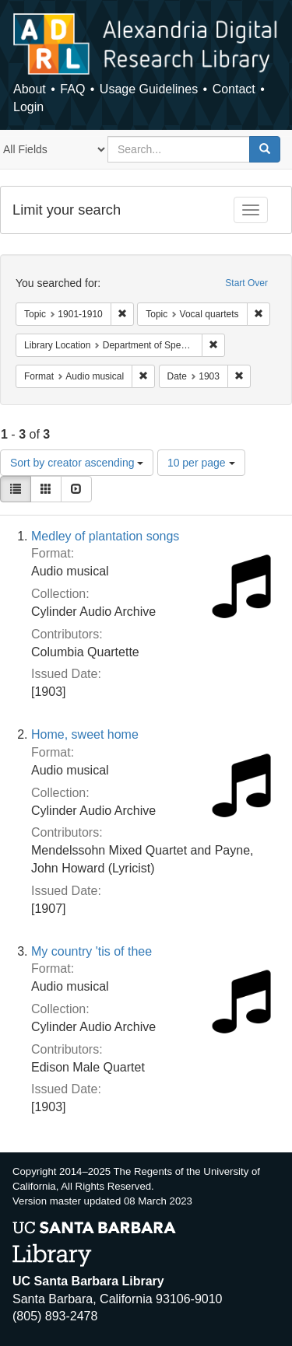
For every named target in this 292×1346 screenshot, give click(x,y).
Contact (234, 89)
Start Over (246, 283)
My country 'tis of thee (91, 951)
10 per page (201, 462)
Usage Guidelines (149, 89)
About (29, 89)
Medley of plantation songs (105, 536)
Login (28, 107)
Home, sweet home (85, 734)
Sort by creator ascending (76, 462)
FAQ (72, 89)
